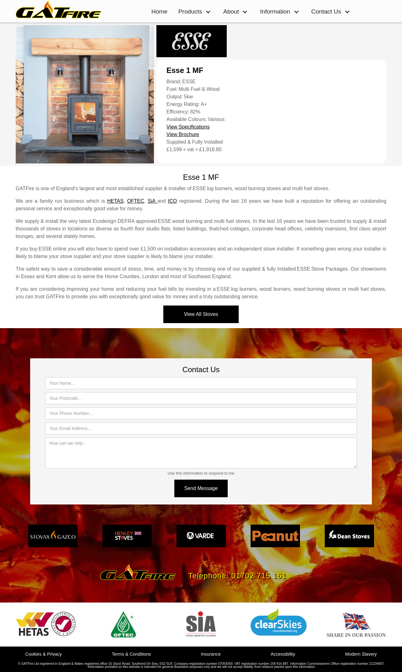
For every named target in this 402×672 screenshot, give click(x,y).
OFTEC (135, 201)
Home (159, 11)
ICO (172, 201)
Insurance (211, 654)
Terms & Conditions (131, 654)
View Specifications (188, 126)
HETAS (115, 201)
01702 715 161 (259, 575)
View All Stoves (201, 314)
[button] (194, 11)
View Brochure (182, 134)
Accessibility (283, 654)
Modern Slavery (361, 654)
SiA (152, 201)
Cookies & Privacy (43, 654)
